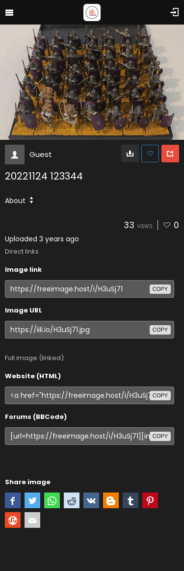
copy (160, 289)
